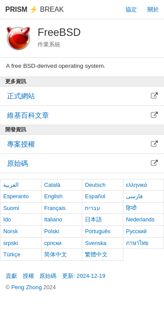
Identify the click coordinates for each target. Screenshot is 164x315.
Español (95, 196)
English (53, 196)
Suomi (11, 208)
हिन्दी (131, 208)
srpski (10, 243)
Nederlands (140, 219)
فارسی (134, 196)
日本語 (93, 219)
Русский (136, 231)
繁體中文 (96, 254)
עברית (92, 208)
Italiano (53, 219)
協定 (131, 9)
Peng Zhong (27, 287)
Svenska (95, 243)
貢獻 (11, 276)
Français (55, 208)
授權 (28, 276)
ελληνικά (136, 185)
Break (34, 9)
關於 (153, 9)
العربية (11, 185)
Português (97, 231)
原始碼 (47, 276)
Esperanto (15, 196)
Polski (51, 231)
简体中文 (55, 254)
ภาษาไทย (137, 243)
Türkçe (11, 254)
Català (52, 185)
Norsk (10, 231)
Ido (7, 219)
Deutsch (95, 185)
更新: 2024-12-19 (83, 276)
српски (53, 243)
